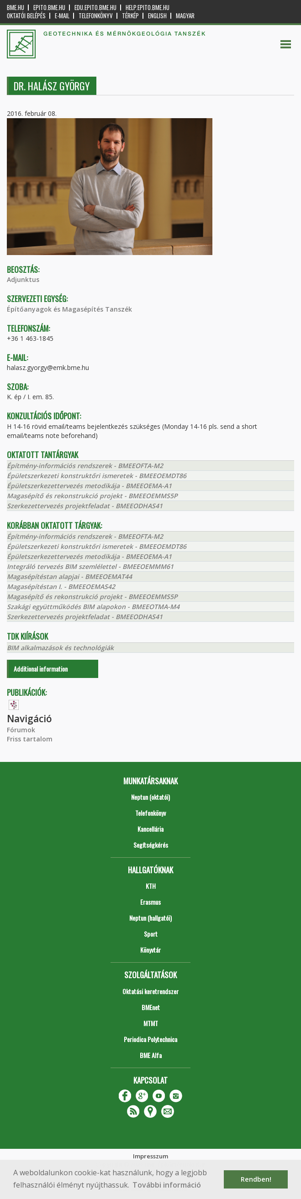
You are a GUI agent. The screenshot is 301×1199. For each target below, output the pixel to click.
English (157, 16)
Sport (151, 933)
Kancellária (150, 829)
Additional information (41, 668)
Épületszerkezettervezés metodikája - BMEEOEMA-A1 (89, 485)
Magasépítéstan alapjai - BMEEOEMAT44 (69, 576)
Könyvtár (150, 949)
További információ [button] (166, 1185)
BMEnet (151, 1007)
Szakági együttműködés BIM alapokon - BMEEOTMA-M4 (93, 606)
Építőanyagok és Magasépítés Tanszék (69, 309)
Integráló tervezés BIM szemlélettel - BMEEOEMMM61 (90, 566)
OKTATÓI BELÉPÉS (26, 16)
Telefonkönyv (96, 16)
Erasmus (150, 902)
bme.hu (15, 7)
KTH (151, 886)
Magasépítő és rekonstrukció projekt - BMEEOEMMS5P (92, 495)
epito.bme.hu (49, 7)
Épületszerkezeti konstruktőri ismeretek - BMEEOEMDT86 (96, 475)
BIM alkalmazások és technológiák (60, 647)
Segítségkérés (150, 845)
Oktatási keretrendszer (150, 991)
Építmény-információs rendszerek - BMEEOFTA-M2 (85, 465)
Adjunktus (23, 279)
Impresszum (150, 1156)
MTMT (150, 1023)
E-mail (62, 16)
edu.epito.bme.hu (95, 7)
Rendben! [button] (256, 1179)
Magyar (185, 16)
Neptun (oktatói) (150, 797)
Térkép (130, 16)
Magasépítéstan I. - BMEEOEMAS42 (61, 586)
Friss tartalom (30, 739)
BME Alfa (151, 1055)
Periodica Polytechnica (150, 1039)
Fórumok (21, 729)
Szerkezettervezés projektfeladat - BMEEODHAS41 (85, 505)
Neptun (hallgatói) (150, 918)
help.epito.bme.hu (147, 7)
